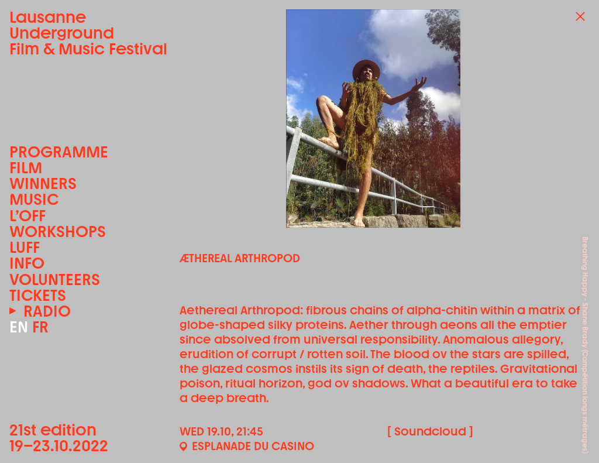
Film (25, 168)
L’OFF (27, 216)
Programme (58, 152)
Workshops (57, 231)
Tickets (37, 295)
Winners (43, 183)
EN (18, 327)
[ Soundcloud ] (430, 431)
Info (26, 263)
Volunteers (54, 279)
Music (33, 199)
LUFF (24, 247)
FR (40, 327)
